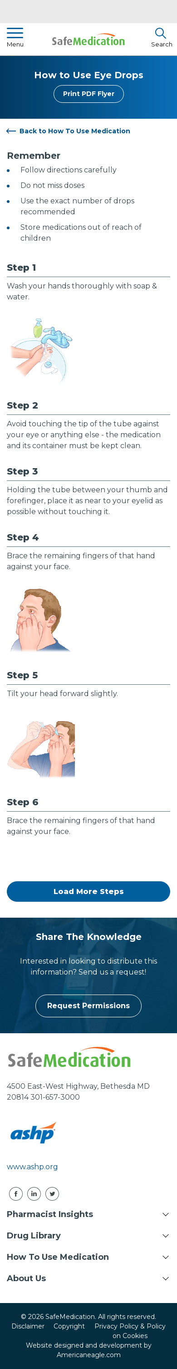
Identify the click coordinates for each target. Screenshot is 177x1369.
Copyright (69, 1326)
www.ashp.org (32, 1166)
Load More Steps (89, 891)
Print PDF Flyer (88, 94)
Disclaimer (27, 1326)
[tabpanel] (88, 323)
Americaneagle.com (89, 1355)
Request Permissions (88, 1005)
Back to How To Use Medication (75, 131)
